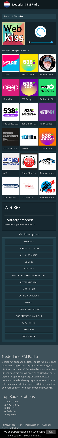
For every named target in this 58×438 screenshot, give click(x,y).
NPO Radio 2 (13, 404)
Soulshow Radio (48, 74)
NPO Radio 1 (13, 401)
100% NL (11, 407)
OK (51, 432)
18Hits (25, 148)
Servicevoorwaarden (28, 424)
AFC (5, 173)
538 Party (26, 99)
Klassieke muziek (29, 255)
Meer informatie (32, 435)
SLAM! (6, 74)
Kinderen (29, 241)
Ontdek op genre (29, 234)
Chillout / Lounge (29, 248)
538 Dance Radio (30, 123)
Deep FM (7, 99)
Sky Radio (12, 414)
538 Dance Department (15, 123)
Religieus (29, 329)
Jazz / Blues (29, 289)
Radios (7, 16)
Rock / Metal (29, 336)
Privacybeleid (8, 424)
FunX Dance (46, 123)
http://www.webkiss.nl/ (24, 224)
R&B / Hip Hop (29, 323)
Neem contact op (10, 427)
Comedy (29, 262)
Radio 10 (11, 411)
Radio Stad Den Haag (32, 173)
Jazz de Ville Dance (31, 197)
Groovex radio (47, 173)
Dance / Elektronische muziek (29, 275)
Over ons (47, 424)
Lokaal (29, 302)
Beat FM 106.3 (47, 197)
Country (29, 268)
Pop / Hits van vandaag (29, 316)
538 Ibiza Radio (29, 74)
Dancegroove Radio (13, 197)
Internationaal (29, 282)
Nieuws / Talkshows (29, 309)
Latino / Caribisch (29, 295)
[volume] (42, 42)
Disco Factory (10, 148)
